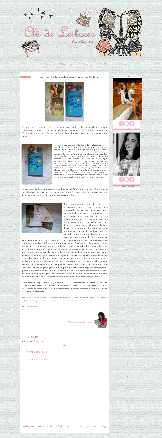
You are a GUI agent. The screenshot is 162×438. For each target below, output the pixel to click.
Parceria (87, 64)
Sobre (46, 64)
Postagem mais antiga (92, 426)
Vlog (105, 64)
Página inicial (65, 426)
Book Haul (39, 341)
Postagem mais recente (37, 426)
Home (29, 64)
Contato (124, 64)
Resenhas (66, 64)
